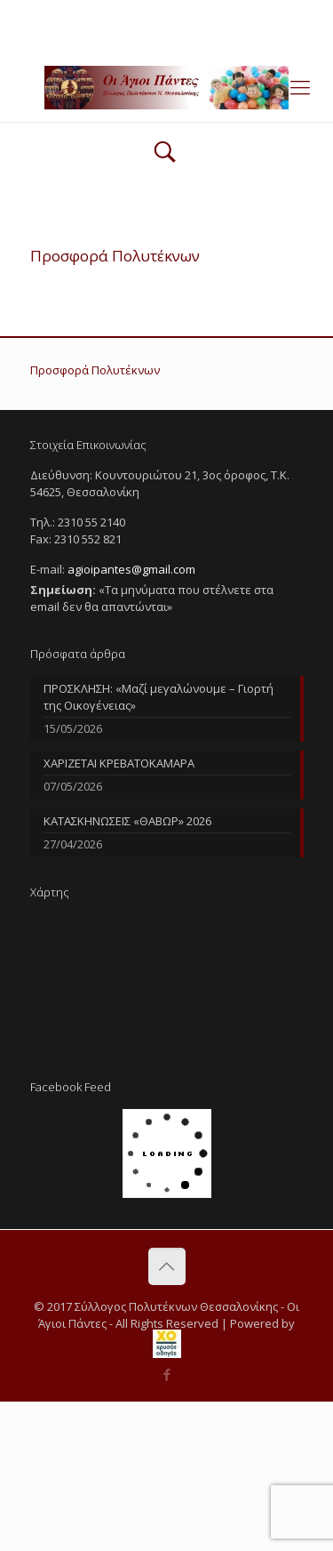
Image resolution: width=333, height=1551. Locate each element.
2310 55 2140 (98, 13)
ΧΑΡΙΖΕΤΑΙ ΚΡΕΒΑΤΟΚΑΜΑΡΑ (119, 763)
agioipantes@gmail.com (223, 13)
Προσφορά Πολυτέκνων (95, 370)
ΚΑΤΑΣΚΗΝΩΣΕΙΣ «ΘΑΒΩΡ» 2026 (127, 821)
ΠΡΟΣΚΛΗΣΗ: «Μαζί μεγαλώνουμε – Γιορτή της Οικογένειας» (159, 696)
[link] (167, 1344)
